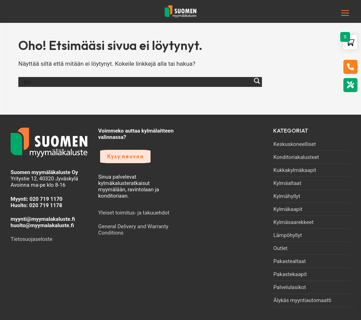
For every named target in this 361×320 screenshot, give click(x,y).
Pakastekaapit (290, 274)
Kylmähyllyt (286, 196)
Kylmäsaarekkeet (293, 222)
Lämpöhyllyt (287, 235)
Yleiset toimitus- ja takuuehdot (134, 213)
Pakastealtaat (289, 261)
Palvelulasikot (289, 287)
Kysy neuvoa (125, 156)
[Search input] (137, 82)
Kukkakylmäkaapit (294, 170)
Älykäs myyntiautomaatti (302, 300)
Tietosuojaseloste (32, 239)
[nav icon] (334, 13)
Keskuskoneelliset (294, 144)
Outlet (280, 248)
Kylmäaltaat (287, 183)
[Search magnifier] (257, 84)
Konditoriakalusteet (296, 157)
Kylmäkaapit (287, 209)
